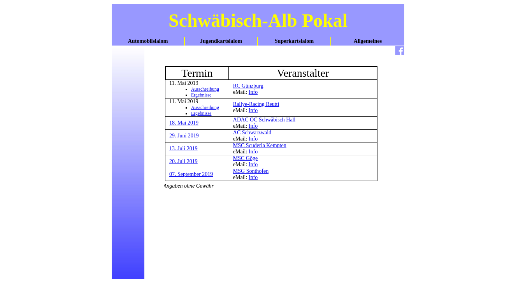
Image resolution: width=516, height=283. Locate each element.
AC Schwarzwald (252, 132)
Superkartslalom (294, 41)
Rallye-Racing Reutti (256, 104)
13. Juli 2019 (183, 148)
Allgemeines (368, 41)
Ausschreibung (205, 89)
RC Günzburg (248, 86)
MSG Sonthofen (251, 171)
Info (253, 92)
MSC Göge (245, 158)
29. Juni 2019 (184, 136)
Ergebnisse (201, 95)
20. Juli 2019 (183, 161)
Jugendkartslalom (221, 41)
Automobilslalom (148, 41)
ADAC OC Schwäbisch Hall (264, 120)
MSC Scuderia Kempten (259, 145)
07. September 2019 (191, 174)
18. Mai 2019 (183, 123)
